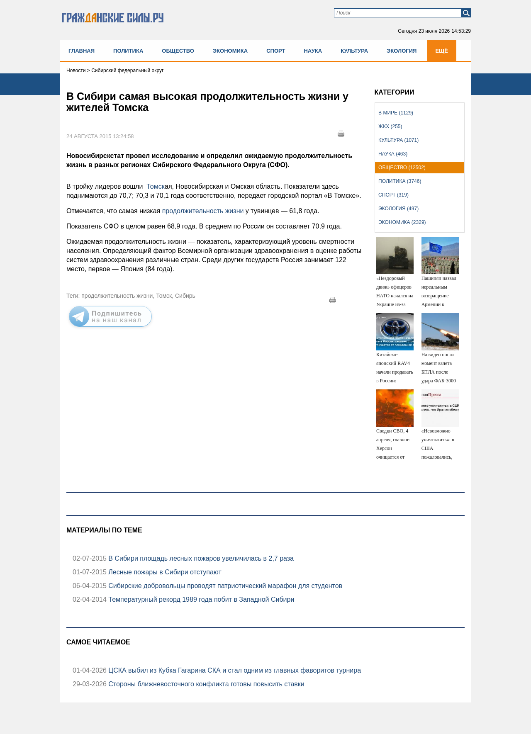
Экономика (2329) (402, 222)
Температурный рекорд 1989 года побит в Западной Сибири (201, 599)
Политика (128, 51)
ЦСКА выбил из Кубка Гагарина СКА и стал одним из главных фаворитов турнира (234, 670)
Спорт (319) (393, 195)
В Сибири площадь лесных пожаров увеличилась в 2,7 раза (200, 558)
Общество (178, 51)
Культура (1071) (398, 140)
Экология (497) (398, 208)
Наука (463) (392, 154)
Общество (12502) (402, 167)
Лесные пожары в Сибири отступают (164, 572)
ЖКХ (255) (390, 126)
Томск (155, 186)
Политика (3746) (399, 181)
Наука (313, 51)
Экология (402, 51)
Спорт (275, 51)
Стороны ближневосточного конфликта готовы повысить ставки (205, 684)
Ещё (441, 51)
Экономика (230, 51)
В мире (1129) (395, 113)
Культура (354, 51)
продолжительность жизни (203, 210)
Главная (81, 51)
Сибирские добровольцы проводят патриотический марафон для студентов (224, 585)
